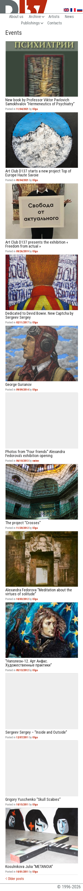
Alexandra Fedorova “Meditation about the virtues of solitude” (42, 559)
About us (16, 16)
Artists (54, 16)
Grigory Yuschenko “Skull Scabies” (42, 768)
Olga (35, 109)
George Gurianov (42, 353)
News (69, 16)
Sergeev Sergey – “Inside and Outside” (42, 701)
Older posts (15, 879)
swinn (35, 460)
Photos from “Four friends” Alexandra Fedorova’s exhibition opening (42, 420)
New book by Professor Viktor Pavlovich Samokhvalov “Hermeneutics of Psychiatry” (42, 69)
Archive (35, 16)
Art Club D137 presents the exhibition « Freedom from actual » (42, 211)
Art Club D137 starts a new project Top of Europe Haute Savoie (42, 140)
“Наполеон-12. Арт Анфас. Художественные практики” (42, 630)
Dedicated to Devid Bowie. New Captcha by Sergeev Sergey (42, 282)
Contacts (54, 23)
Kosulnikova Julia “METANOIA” (42, 835)
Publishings (30, 23)
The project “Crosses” (42, 492)
